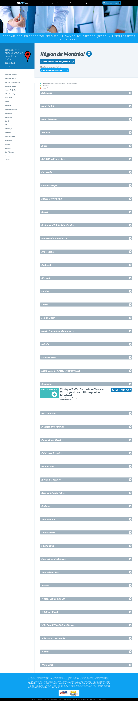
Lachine (45, 291)
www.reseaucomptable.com (63, 678)
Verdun (45, 585)
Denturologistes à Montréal (55, 686)
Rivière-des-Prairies (50, 479)
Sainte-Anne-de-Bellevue (53, 559)
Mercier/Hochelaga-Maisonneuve (57, 331)
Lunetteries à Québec (40, 686)
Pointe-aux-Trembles (51, 453)
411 (22, 3)
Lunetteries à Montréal (56, 685)
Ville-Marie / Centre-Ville (53, 638)
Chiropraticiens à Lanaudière (83, 682)
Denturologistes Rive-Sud (85, 686)
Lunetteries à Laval (69, 685)
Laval (7, 121)
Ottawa (7, 156)
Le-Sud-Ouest (48, 317)
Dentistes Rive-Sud (56, 680)
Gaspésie (8, 105)
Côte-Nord (8, 98)
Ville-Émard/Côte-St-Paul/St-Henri (58, 625)
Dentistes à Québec (95, 680)
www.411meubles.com (57, 677)
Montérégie (8, 129)
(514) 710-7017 (123, 390)
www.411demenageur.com (47, 678)
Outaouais (8, 140)
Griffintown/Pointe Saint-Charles (57, 225)
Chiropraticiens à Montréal (35, 682)
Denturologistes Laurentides (36, 687)
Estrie (7, 101)
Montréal (8, 132)
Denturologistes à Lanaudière (101, 686)
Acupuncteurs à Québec (102, 681)
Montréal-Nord (48, 357)
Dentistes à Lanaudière (69, 680)
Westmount (47, 664)
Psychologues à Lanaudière (94, 683)
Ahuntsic (45, 132)
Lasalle (44, 304)
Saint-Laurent (48, 519)
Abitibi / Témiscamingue (12, 82)
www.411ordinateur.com (72, 677)
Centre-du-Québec (10, 90)
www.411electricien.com (102, 677)
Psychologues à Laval (65, 683)
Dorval (44, 212)
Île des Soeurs (47, 251)
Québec (7, 144)
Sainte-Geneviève (50, 572)
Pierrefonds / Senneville (52, 426)
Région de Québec (10, 78)
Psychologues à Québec (42, 685)
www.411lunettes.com (43, 677)
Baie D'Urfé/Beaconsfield (53, 159)
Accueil (45, 3)
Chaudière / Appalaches (12, 94)
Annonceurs (91, 3)
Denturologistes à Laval (70, 686)
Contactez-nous (76, 3)
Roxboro (45, 506)
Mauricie (8, 125)
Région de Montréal (11, 74)
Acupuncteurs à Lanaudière (70, 681)
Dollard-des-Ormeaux (51, 198)
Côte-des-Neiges (49, 185)
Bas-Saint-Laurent (10, 86)
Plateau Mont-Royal (51, 439)
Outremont (46, 384)
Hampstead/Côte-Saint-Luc (54, 238)
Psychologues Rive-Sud (78, 683)
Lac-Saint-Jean (9, 152)
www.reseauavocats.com (93, 678)
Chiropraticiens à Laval (51, 682)
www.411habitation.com (78, 678)
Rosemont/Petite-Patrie (52, 492)
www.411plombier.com (87, 677)
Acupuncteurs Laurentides (87, 681)
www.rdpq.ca (31, 677)
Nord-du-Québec (10, 136)
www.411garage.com (33, 678)
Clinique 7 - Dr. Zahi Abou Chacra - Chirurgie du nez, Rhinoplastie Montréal (82, 392)
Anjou (44, 145)
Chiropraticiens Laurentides (101, 682)
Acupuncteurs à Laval (40, 681)
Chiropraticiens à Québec (35, 683)
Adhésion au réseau (59, 3)
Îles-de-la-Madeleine (11, 109)
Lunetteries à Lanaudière (96, 685)
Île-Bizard (46, 264)
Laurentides (8, 117)
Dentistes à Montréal (33, 680)
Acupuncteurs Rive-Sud (54, 681)
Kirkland (45, 278)
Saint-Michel (47, 545)
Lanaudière (8, 113)
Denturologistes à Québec (51, 687)
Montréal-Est (47, 106)
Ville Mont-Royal (49, 612)
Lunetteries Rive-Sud (82, 685)
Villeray (45, 651)
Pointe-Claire (47, 466)
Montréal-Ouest (49, 119)
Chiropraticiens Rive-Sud (67, 682)
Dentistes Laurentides (83, 680)
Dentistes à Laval (45, 680)
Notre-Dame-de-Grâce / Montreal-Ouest (60, 370)
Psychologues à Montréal (50, 683)
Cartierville (46, 172)
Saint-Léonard (48, 532)
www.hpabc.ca (106, 678)
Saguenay (8, 148)
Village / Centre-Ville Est (53, 598)
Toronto (7, 160)
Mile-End (45, 344)
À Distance (46, 92)
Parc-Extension (48, 413)
